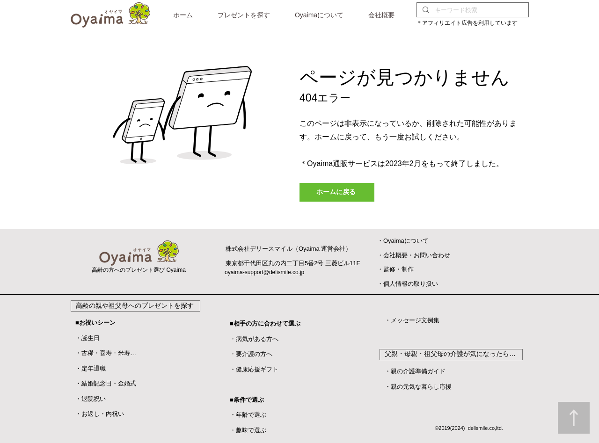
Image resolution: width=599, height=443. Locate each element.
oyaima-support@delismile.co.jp (264, 272)
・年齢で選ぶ (248, 414)
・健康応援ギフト (254, 369)
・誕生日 (87, 337)
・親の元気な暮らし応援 (418, 386)
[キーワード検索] (472, 10)
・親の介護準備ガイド (415, 371)
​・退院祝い (90, 398)
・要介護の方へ (251, 353)
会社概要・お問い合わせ (416, 255)
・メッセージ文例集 (412, 320)
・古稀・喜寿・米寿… (105, 352)
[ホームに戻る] (337, 192)
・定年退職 (90, 368)
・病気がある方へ (254, 338)
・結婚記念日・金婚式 (105, 383)
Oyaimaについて (406, 240)
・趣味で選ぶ (248, 430)
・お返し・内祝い (99, 413)
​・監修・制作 (395, 269)
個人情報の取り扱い (410, 283)
